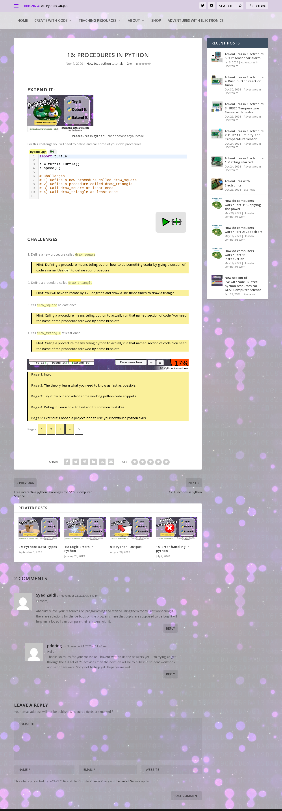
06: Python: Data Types (38, 544)
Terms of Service (128, 779)
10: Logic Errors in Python (79, 546)
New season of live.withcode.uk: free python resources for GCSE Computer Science (243, 284)
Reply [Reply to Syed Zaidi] (170, 626)
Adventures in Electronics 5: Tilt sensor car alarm (244, 56)
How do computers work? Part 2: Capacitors (243, 230)
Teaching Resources (98, 20)
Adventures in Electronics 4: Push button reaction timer (244, 81)
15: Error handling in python (173, 546)
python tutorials (112, 63)
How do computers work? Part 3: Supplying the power (243, 205)
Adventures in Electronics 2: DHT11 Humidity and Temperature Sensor (244, 135)
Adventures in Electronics (241, 64)
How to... (93, 63)
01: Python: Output (54, 6)
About (134, 20)
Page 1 (36, 372)
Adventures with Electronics (196, 20)
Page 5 (36, 415)
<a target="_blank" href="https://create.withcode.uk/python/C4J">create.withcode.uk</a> (108, 191)
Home (22, 20)
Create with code (50, 20)
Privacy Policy (99, 779)
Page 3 (36, 394)
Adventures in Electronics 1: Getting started (244, 160)
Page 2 (36, 383)
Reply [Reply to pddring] (170, 672)
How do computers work (239, 215)
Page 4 (36, 405)
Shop (156, 20)
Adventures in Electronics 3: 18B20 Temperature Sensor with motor (244, 108)
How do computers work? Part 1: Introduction (239, 255)
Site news (249, 190)
